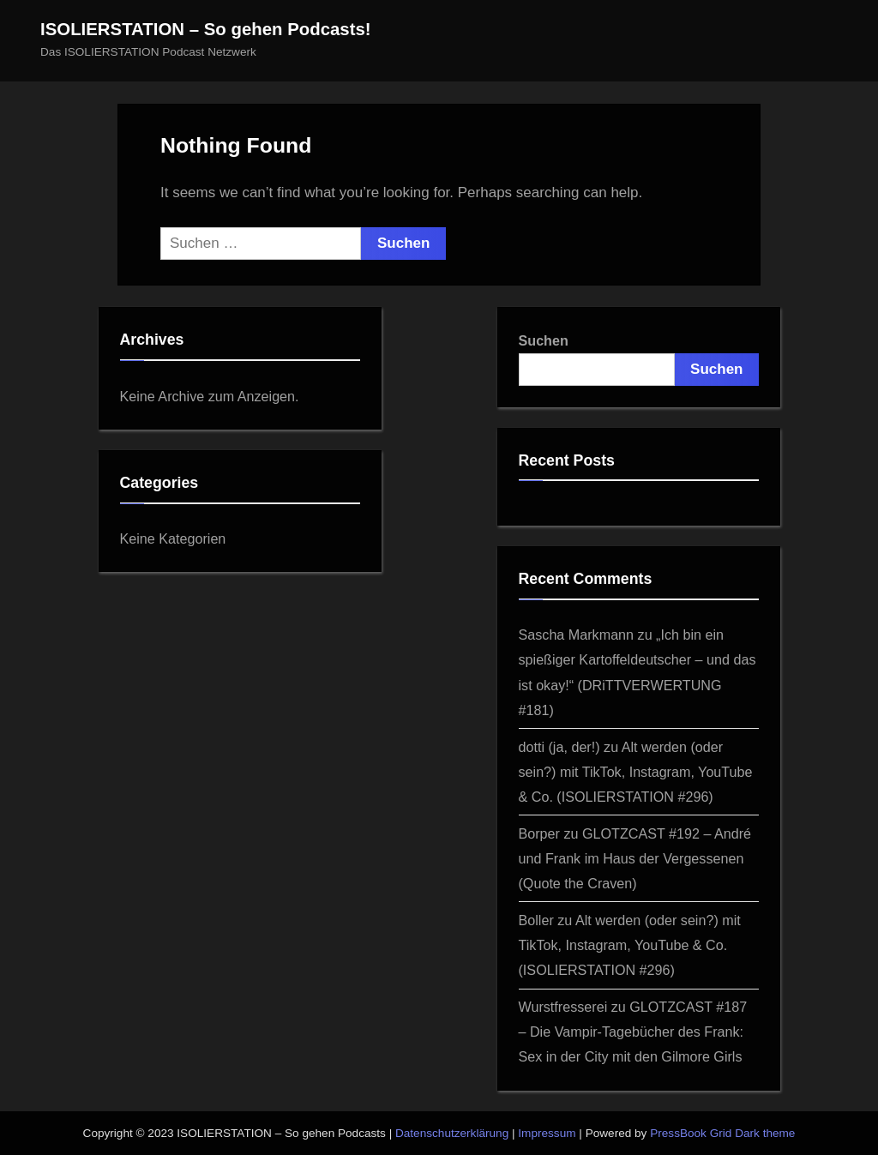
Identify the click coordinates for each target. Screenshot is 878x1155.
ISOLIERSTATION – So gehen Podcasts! (205, 29)
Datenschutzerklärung (451, 1133)
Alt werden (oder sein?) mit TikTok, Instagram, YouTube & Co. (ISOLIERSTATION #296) (636, 771)
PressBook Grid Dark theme (722, 1133)
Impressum (546, 1133)
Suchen (543, 340)
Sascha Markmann (576, 634)
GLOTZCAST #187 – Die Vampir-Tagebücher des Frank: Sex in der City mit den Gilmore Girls (633, 1031)
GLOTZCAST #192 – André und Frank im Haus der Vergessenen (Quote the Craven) (635, 858)
